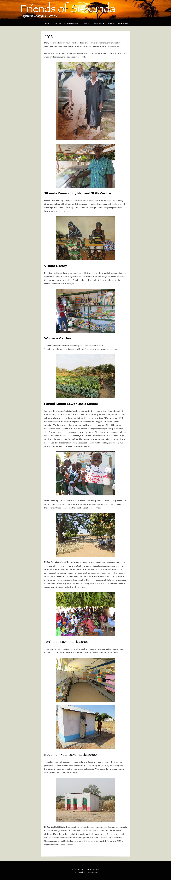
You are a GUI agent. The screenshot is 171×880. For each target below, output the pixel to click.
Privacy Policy (77, 872)
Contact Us (123, 23)
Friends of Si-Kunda (92, 869)
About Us (57, 23)
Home (47, 23)
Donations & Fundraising (104, 23)
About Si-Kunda (71, 23)
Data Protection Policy (90, 872)
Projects (85, 23)
